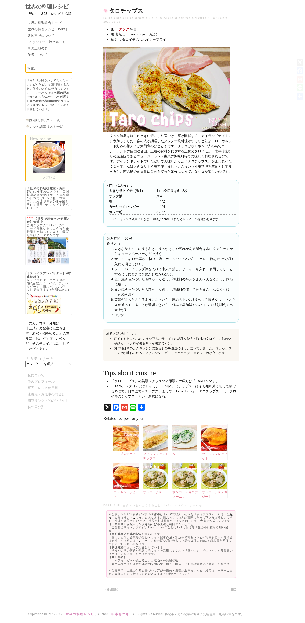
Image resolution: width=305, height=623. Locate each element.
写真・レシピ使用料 (43, 387)
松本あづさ (44, 191)
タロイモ (196, 505)
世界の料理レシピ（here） (48, 29)
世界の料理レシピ (47, 6)
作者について (38, 54)
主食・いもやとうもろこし (142, 505)
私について (36, 375)
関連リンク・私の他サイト (48, 400)
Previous (111, 589)
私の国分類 (36, 407)
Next (234, 589)
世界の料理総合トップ (44, 22)
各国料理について (41, 35)
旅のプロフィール (41, 381)
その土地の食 (38, 48)
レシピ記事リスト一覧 (46, 126)
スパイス (180, 505)
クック (124, 29)
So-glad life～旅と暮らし (47, 41)
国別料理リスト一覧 (44, 120)
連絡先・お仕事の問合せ (46, 394)
